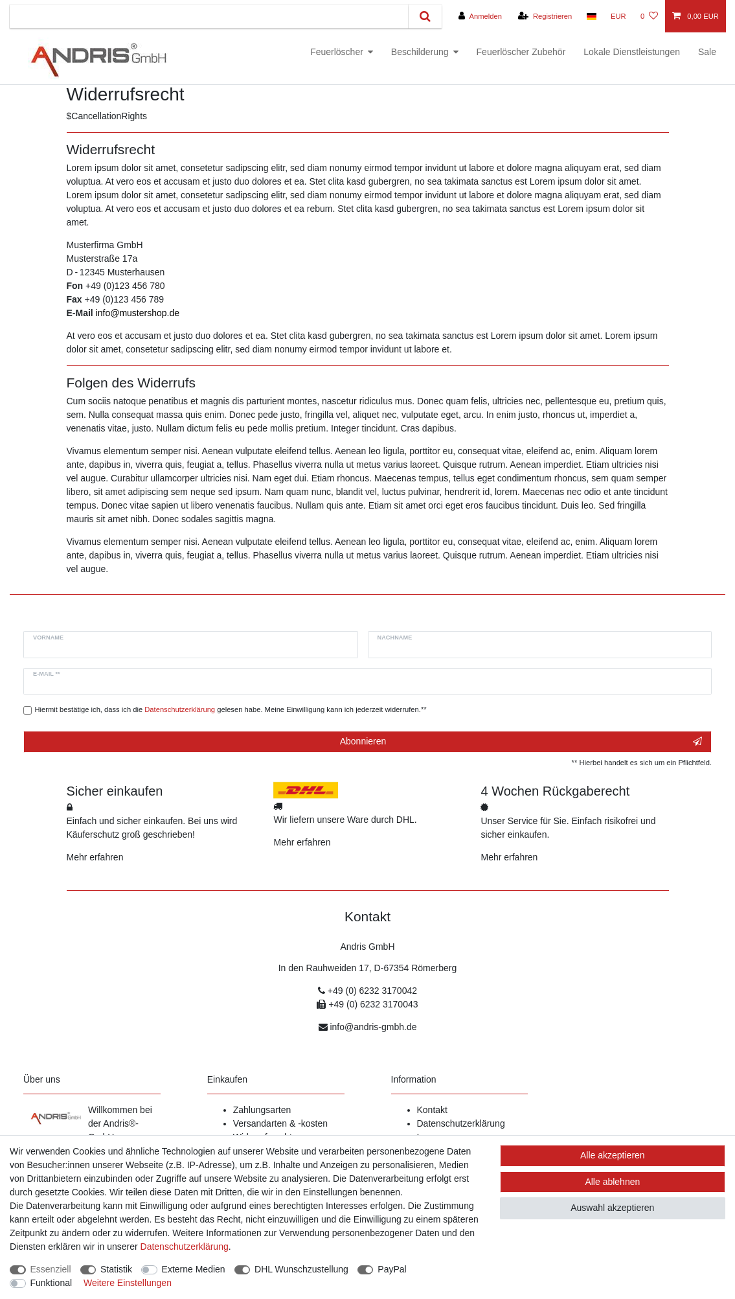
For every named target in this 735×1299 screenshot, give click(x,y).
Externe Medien (193, 1269)
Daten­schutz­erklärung (185, 1246)
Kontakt (432, 1110)
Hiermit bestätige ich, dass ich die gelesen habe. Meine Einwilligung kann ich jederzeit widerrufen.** (231, 709)
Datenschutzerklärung (461, 1123)
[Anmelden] (480, 16)
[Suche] (425, 16)
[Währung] (618, 16)
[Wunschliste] (649, 16)
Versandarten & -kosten (280, 1123)
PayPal (392, 1269)
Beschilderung (420, 52)
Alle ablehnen (612, 1182)
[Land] (591, 16)
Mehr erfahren (95, 857)
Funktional (51, 1283)
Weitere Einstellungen (128, 1283)
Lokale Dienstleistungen (631, 52)
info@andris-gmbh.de (373, 1027)
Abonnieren (521, 742)
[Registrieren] (545, 16)
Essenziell (50, 1269)
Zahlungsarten (262, 1110)
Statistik (116, 1269)
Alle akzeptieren (612, 1155)
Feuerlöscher (336, 52)
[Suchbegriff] (209, 16)
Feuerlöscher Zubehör (521, 52)
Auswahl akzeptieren (612, 1207)
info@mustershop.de (137, 313)
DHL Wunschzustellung (301, 1269)
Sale (707, 52)
